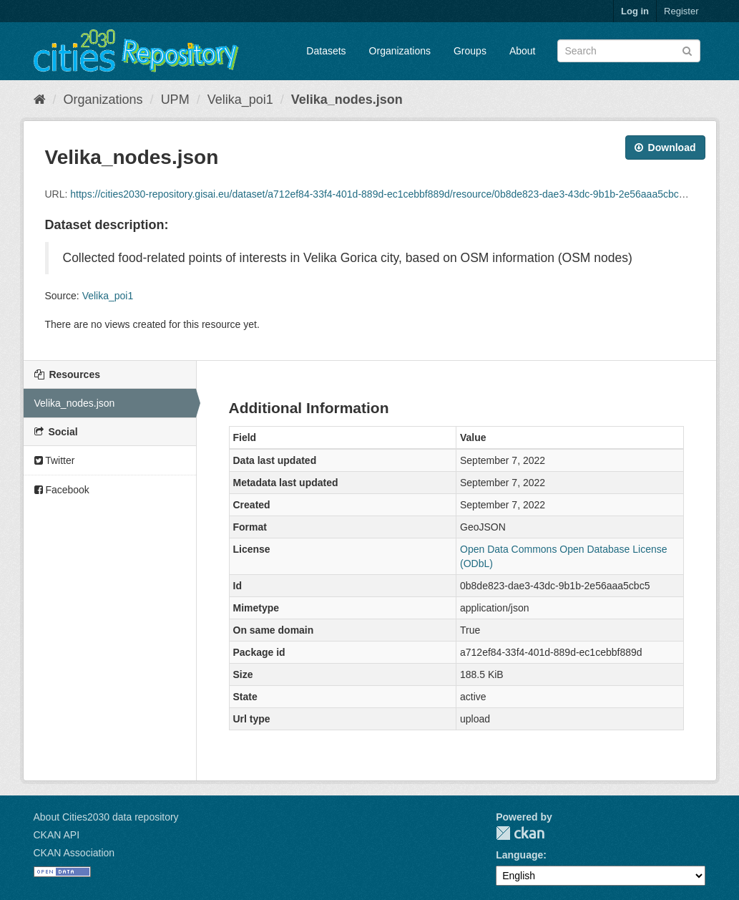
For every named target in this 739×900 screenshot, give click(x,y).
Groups (470, 51)
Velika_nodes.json (347, 99)
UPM (175, 99)
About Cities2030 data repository (106, 817)
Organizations (400, 51)
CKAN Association (74, 852)
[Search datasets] (628, 50)
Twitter (54, 460)
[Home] (40, 99)
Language (519, 855)
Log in (635, 11)
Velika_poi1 (240, 99)
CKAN (520, 833)
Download (665, 147)
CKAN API (57, 835)
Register (681, 11)
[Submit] (687, 50)
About (522, 51)
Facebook (61, 489)
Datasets (326, 51)
